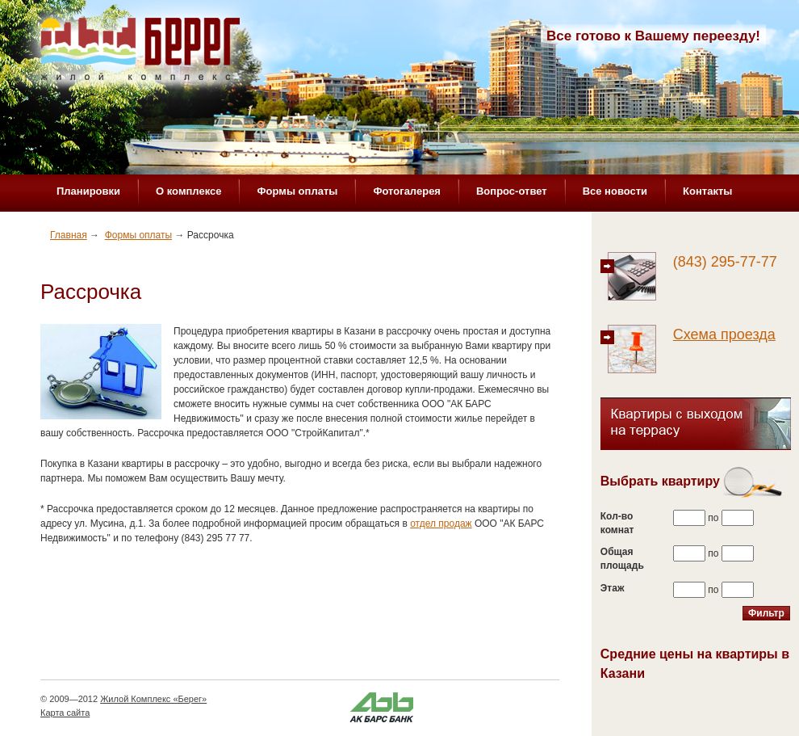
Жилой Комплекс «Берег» (153, 699)
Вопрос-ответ (511, 191)
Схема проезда (724, 334)
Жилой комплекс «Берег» (142, 54)
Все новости (615, 191)
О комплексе (188, 191)
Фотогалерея (407, 191)
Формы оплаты (297, 191)
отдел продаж (440, 523)
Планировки (88, 191)
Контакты (707, 191)
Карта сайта (65, 712)
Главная (68, 235)
